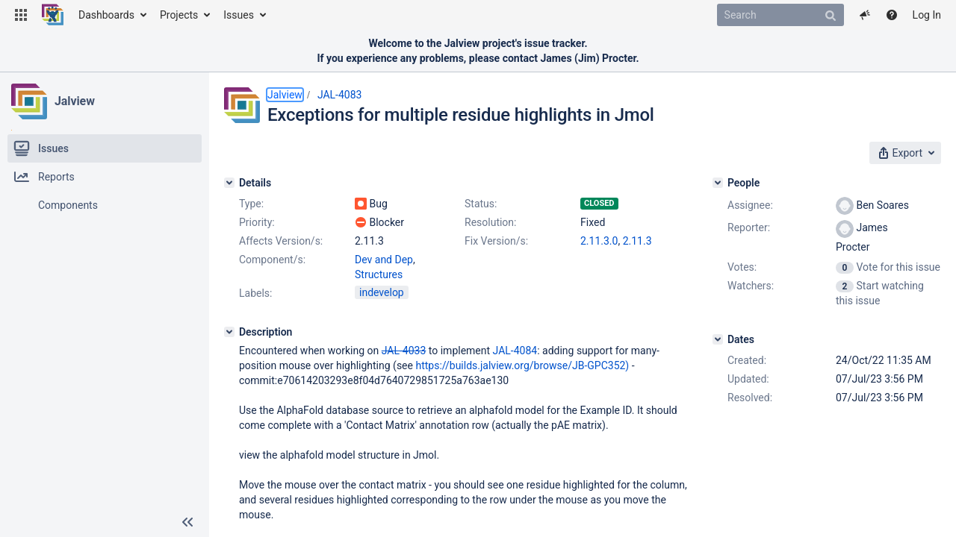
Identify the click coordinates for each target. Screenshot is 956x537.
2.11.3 (637, 241)
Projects (179, 15)
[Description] (229, 332)
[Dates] (718, 339)
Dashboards (106, 15)
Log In (927, 15)
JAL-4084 (515, 351)
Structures (379, 274)
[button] (20, 15)
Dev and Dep (384, 260)
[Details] (229, 183)
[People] (718, 183)
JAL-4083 (339, 95)
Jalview (75, 101)
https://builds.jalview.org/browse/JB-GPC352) (522, 365)
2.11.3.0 (599, 241)
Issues (238, 15)
